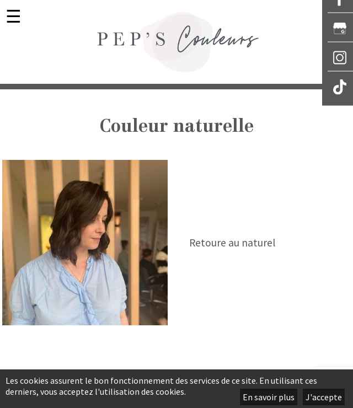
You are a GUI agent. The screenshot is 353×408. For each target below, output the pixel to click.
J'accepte (324, 396)
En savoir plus (269, 396)
